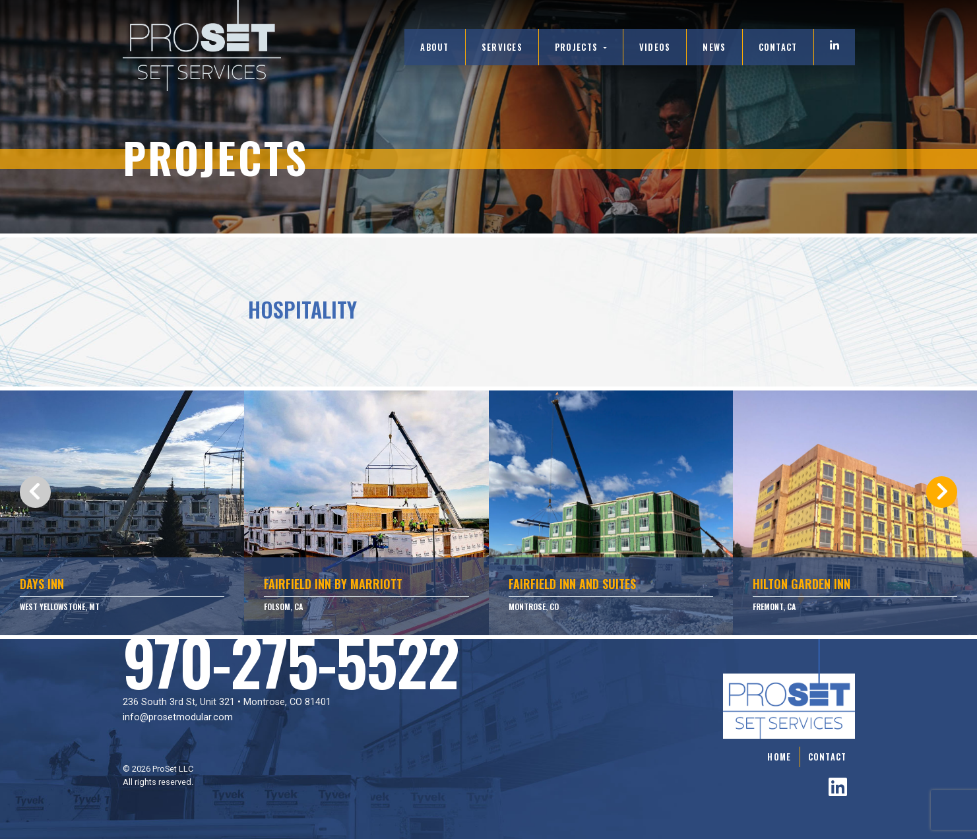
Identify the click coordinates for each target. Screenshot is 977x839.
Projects (578, 47)
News (714, 47)
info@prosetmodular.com (178, 717)
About (434, 47)
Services (502, 47)
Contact (778, 47)
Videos (655, 47)
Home (779, 757)
